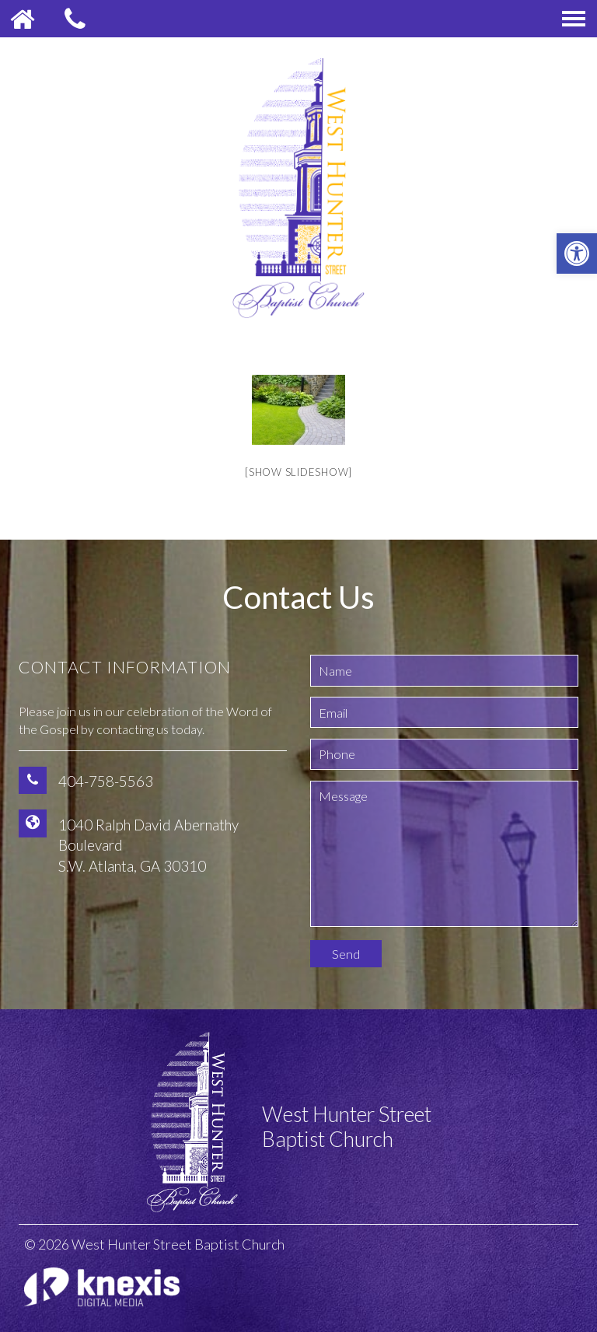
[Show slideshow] (298, 472)
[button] (577, 253)
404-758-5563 (105, 781)
